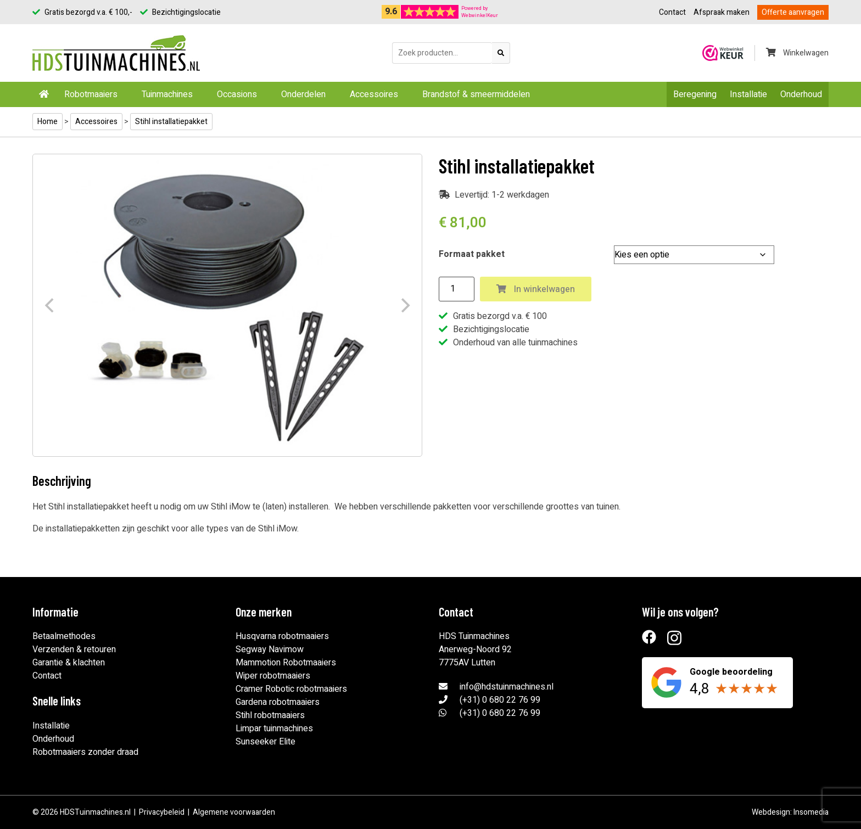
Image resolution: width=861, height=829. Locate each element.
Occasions (237, 94)
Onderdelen (303, 94)
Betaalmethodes (64, 636)
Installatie (748, 94)
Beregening (695, 94)
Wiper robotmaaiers (273, 675)
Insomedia (811, 812)
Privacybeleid (162, 812)
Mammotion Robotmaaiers (286, 662)
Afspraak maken (722, 12)
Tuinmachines (167, 94)
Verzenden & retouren (74, 649)
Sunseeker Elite (265, 741)
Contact (672, 12)
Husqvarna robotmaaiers (282, 636)
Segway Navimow (270, 649)
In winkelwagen (535, 289)
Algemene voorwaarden (234, 812)
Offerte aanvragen (793, 12)
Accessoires (374, 94)
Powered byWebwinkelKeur (479, 12)
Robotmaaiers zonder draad (85, 752)
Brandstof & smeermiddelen (476, 94)
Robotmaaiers (91, 94)
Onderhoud (801, 94)
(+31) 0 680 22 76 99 (500, 700)
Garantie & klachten (68, 662)
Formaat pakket (472, 254)
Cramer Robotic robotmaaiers (291, 689)
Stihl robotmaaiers (270, 715)
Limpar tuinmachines (274, 728)
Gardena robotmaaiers (278, 702)
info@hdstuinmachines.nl (507, 686)
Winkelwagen (797, 53)
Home (47, 121)
